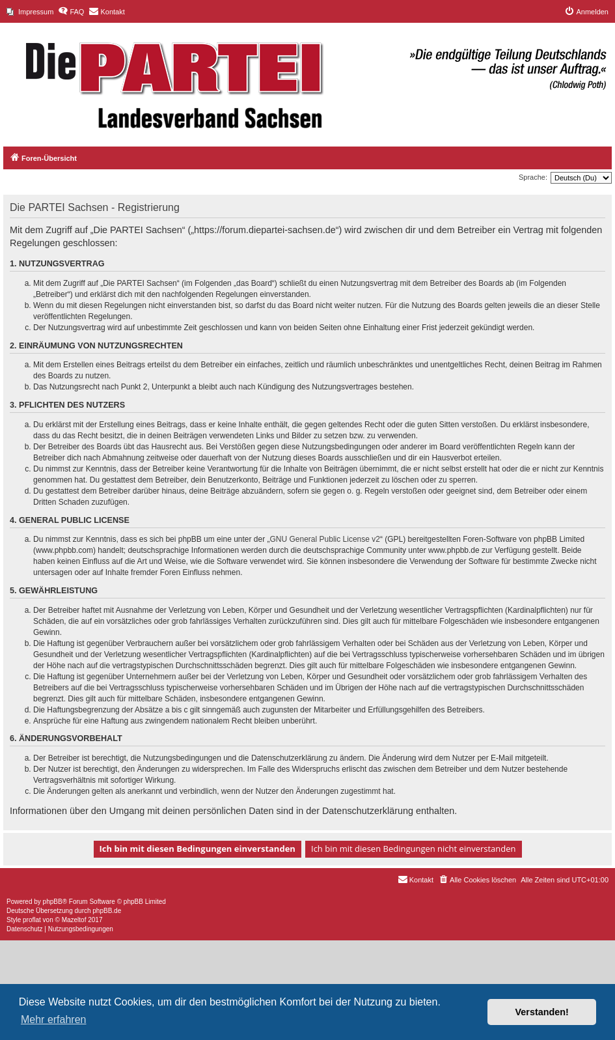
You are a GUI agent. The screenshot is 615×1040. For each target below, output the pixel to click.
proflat (32, 919)
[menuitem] (30, 12)
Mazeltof (74, 919)
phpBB (52, 901)
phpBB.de (106, 910)
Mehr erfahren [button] (54, 1019)
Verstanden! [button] (542, 1012)
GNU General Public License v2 (325, 539)
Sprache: (533, 177)
